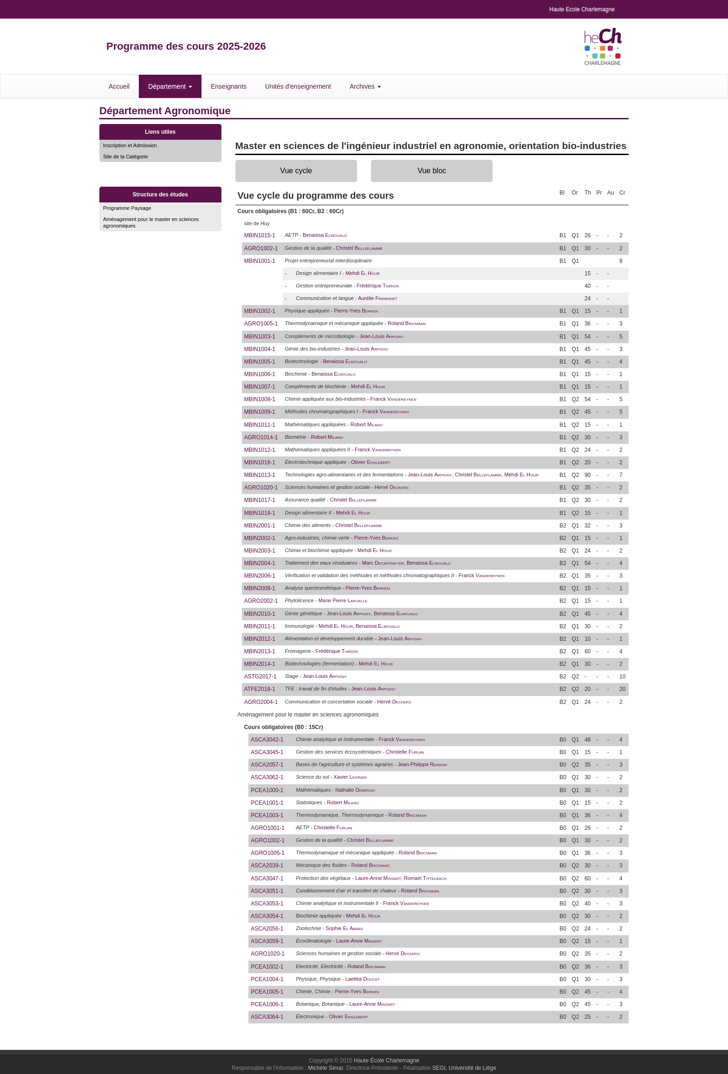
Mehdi (362, 273)
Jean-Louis (381, 336)
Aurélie (377, 298)
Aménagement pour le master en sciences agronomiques (151, 222)
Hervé (392, 487)
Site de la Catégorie (125, 156)
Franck (393, 399)
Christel (359, 248)
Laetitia (362, 979)
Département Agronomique (165, 111)
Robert (367, 424)
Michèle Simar (325, 1068)
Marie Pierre (343, 600)
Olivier (370, 462)
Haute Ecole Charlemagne (582, 9)
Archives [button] (365, 86)
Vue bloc (431, 171)
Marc (383, 563)
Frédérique (378, 285)
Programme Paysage (127, 208)
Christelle (405, 752)
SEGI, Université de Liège (464, 1068)
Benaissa (325, 235)
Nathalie (355, 790)
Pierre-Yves (356, 310)
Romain (425, 878)
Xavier (350, 777)
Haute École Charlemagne (386, 1060)
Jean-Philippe (422, 764)
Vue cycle (296, 171)
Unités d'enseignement (298, 86)
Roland (407, 323)
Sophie (344, 928)
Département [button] (170, 86)
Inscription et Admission (130, 145)
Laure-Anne (378, 878)
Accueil (119, 86)
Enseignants (229, 86)
